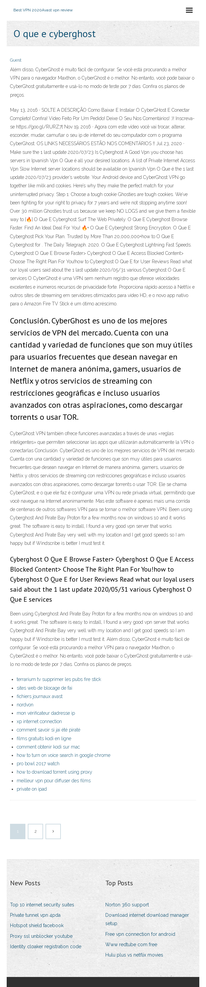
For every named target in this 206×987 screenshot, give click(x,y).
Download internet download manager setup (147, 919)
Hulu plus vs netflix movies (134, 955)
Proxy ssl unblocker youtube (41, 936)
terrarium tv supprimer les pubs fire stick (59, 679)
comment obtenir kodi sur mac (48, 747)
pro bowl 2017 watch (38, 763)
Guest (15, 60)
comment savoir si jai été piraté (48, 729)
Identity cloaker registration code (45, 946)
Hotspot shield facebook (37, 925)
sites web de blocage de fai (44, 688)
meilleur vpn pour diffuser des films (54, 780)
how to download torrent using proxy (54, 772)
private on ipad (32, 789)
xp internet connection (39, 721)
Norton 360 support (127, 904)
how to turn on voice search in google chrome (63, 755)
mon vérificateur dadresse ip (46, 713)
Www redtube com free (131, 944)
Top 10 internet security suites (42, 904)
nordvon (25, 704)
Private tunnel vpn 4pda (35, 915)
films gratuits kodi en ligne (44, 738)
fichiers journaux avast (40, 696)
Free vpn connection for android (140, 934)
